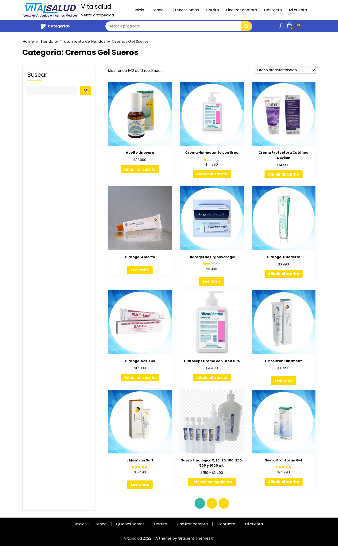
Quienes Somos (185, 10)
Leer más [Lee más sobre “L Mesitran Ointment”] (283, 380)
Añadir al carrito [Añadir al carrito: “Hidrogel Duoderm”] (283, 273)
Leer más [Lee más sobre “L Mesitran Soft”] (140, 484)
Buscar (37, 75)
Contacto (273, 10)
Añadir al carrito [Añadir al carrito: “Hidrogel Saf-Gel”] (139, 377)
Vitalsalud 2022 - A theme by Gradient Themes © (169, 538)
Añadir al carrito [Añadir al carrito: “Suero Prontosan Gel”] (283, 481)
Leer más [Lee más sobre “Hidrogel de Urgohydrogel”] (212, 281)
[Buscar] (85, 90)
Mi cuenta (298, 10)
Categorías (55, 26)
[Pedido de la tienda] (285, 70)
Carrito (212, 10)
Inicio (139, 10)
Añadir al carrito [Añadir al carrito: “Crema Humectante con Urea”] (211, 174)
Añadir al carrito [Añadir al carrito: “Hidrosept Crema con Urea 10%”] (211, 377)
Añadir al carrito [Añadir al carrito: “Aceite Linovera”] (139, 169)
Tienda (157, 10)
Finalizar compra (241, 10)
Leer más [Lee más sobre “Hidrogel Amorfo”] (140, 270)
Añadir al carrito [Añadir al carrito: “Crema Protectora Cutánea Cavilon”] (283, 174)
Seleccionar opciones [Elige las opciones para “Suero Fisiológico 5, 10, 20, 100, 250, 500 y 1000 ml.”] (211, 482)
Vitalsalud (96, 6)
